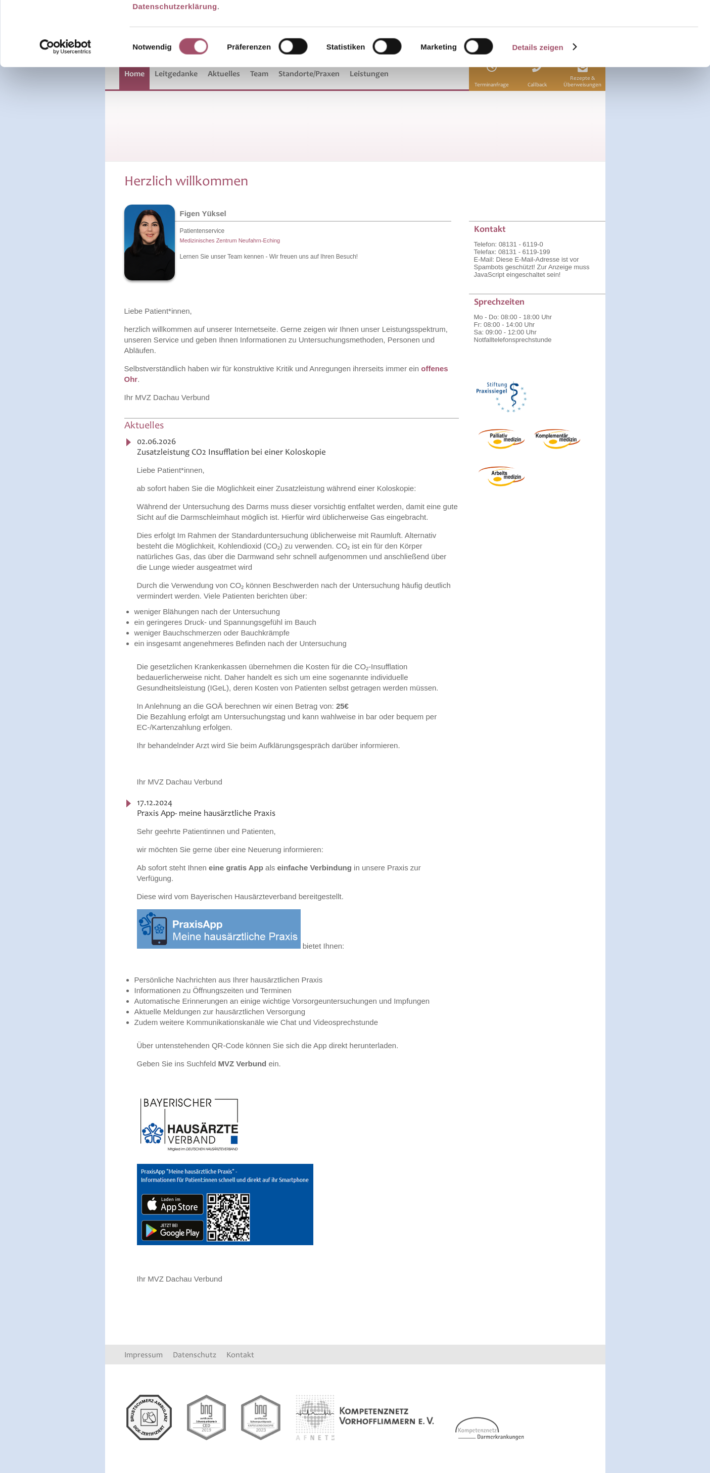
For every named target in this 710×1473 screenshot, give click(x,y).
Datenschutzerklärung (174, 61)
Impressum (143, 1354)
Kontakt (240, 1354)
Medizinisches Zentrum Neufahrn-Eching (230, 240)
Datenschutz (194, 1354)
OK (626, 25)
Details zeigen (537, 101)
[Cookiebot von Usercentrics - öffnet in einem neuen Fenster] (65, 102)
